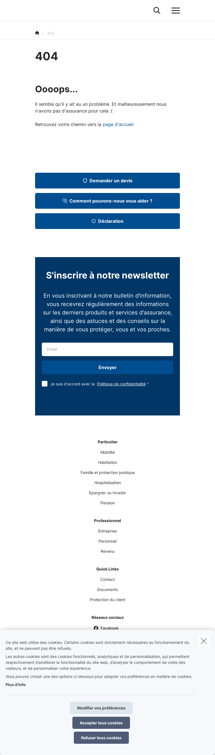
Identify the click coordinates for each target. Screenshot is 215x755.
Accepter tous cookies (101, 722)
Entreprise (107, 531)
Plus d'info (16, 684)
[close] (203, 640)
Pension (107, 502)
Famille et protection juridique (108, 472)
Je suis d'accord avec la (100, 383)
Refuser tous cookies (101, 737)
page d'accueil (118, 124)
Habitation (107, 462)
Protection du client (107, 599)
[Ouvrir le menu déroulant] (174, 10)
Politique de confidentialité (121, 383)
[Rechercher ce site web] (157, 10)
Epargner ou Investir (107, 492)
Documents (107, 589)
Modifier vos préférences (101, 707)
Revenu (108, 551)
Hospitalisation (107, 482)
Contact (107, 579)
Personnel (107, 541)
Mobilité (107, 452)
